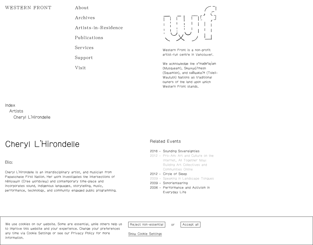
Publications (89, 37)
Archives (85, 17)
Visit (80, 68)
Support (84, 57)
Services (84, 47)
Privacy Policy (83, 233)
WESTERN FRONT (28, 7)
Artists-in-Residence (99, 27)
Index (10, 105)
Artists (16, 111)
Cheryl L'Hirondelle (31, 117)
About (82, 7)
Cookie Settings (150, 233)
